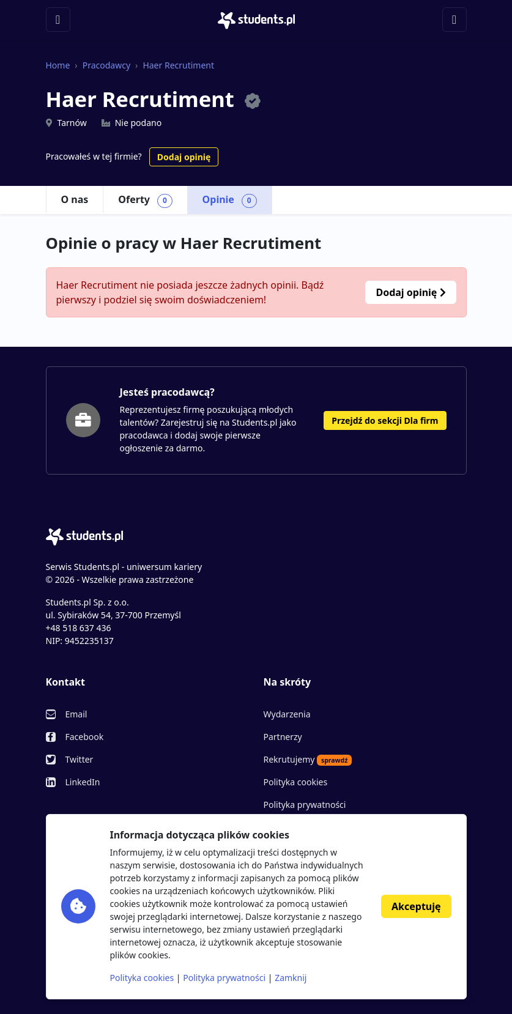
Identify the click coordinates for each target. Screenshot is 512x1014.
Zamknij (290, 977)
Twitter (79, 759)
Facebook (84, 736)
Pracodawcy (106, 65)
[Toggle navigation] (58, 19)
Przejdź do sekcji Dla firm (385, 420)
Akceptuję (415, 906)
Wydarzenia (287, 714)
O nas (75, 199)
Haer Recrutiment (178, 65)
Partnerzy (283, 736)
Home (58, 65)
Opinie (229, 200)
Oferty (145, 200)
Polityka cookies (296, 782)
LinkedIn (82, 782)
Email (76, 714)
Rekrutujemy (308, 759)
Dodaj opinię (183, 157)
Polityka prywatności (305, 804)
